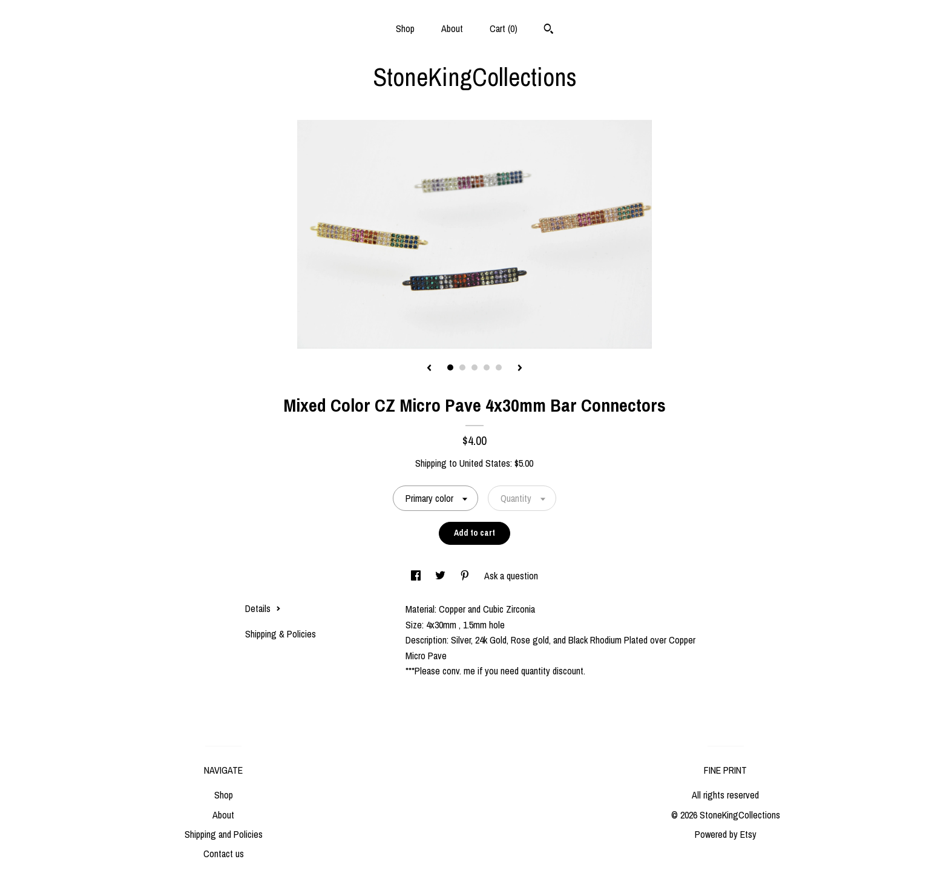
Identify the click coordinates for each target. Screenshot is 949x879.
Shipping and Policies (224, 834)
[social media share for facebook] (417, 575)
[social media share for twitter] (441, 575)
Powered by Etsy (726, 834)
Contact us (223, 853)
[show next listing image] (520, 368)
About (452, 28)
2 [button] (462, 367)
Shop (405, 28)
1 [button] (450, 367)
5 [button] (499, 367)
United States (484, 463)
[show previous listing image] (429, 368)
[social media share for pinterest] (466, 575)
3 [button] (474, 367)
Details (263, 608)
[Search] (548, 30)
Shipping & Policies (280, 633)
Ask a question (511, 575)
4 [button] (487, 367)
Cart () (503, 28)
